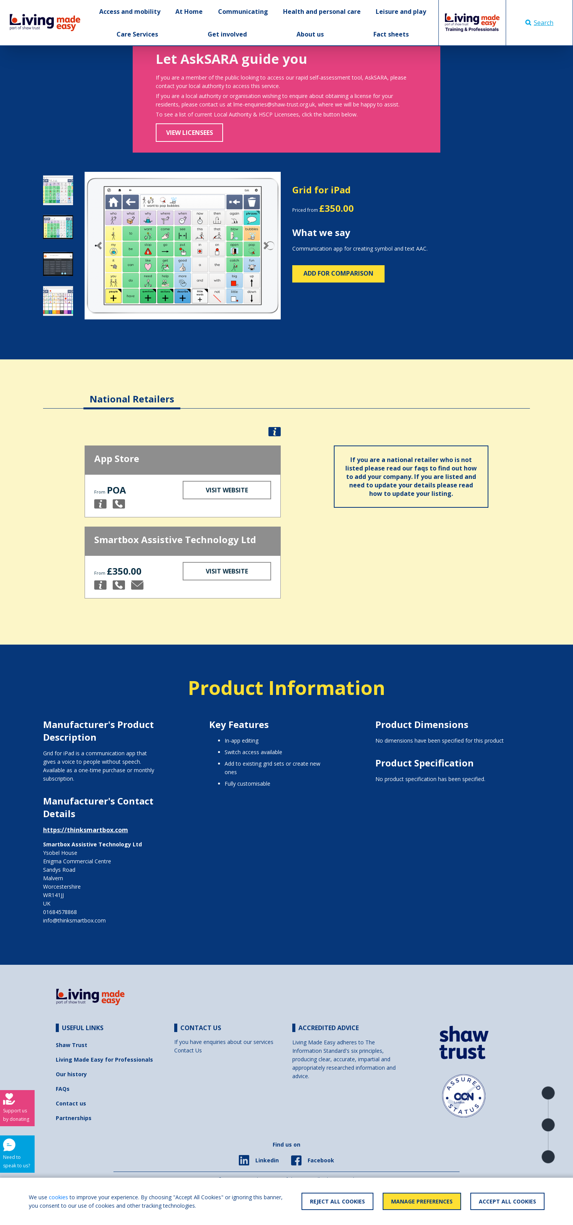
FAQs (63, 1088)
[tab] (131, 393)
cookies (58, 1197)
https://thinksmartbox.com (85, 830)
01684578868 (60, 912)
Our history (71, 1074)
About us (310, 34)
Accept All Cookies (507, 1201)
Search (539, 22)
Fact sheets (391, 34)
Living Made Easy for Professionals (104, 1059)
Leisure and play (401, 11)
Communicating (243, 11)
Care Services (137, 34)
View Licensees (189, 132)
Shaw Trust (71, 1045)
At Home (189, 11)
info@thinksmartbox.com (74, 920)
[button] (99, 246)
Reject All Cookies (337, 1201)
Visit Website (227, 490)
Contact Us (188, 1050)
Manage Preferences (422, 1201)
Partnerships (74, 1118)
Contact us (71, 1103)
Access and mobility (129, 11)
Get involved (227, 34)
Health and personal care (322, 11)
